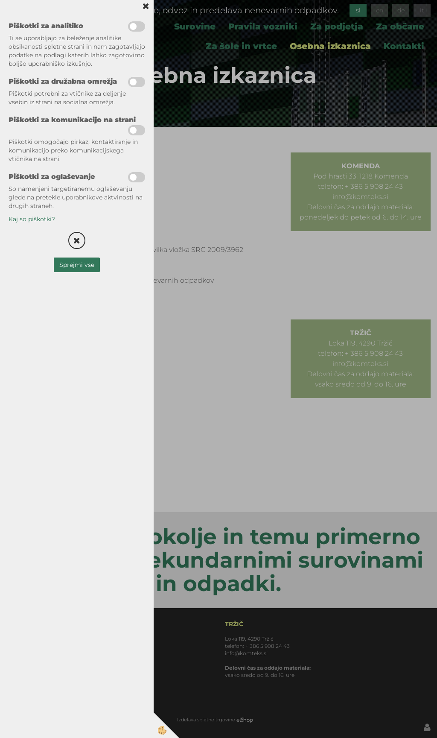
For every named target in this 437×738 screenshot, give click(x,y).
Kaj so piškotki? (32, 219)
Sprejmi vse (76, 265)
